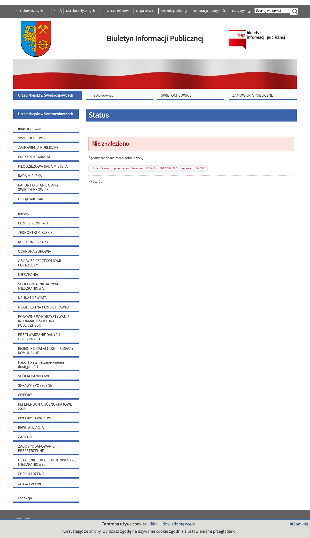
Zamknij (299, 524)
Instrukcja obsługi (174, 11)
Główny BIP (21, 519)
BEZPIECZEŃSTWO (33, 223)
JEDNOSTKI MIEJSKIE (35, 232)
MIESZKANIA (28, 274)
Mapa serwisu (145, 11)
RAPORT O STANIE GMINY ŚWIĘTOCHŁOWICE (38, 187)
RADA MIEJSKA (30, 175)
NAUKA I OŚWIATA (32, 297)
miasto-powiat (29, 128)
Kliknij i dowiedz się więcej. (172, 524)
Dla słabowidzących (29, 11)
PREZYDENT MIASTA (34, 157)
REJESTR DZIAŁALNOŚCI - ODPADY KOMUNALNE (46, 350)
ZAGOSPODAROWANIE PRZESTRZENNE (36, 448)
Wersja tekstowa (118, 11)
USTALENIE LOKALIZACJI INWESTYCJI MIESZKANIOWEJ (48, 462)
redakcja (25, 498)
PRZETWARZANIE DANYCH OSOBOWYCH (39, 337)
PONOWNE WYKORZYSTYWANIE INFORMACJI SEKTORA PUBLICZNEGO (43, 321)
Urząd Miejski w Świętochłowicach (45, 114)
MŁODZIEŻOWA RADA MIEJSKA (43, 166)
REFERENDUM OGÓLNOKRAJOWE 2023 (45, 406)
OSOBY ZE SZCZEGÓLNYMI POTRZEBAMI (39, 263)
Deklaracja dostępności (209, 11)
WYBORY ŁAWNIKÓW (34, 418)
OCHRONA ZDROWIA (34, 251)
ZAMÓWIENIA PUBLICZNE (38, 147)
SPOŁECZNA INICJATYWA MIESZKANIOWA (38, 286)
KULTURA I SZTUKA (33, 242)
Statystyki (242, 11)
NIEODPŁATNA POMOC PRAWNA (44, 307)
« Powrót (95, 181)
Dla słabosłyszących (81, 11)
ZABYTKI (25, 437)
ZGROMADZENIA (31, 474)
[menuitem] (48, 95)
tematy (23, 213)
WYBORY (25, 395)
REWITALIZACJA (31, 427)
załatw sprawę (29, 483)
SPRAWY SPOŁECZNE (35, 385)
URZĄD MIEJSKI (30, 199)
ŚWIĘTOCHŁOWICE (33, 138)
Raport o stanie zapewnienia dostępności (41, 364)
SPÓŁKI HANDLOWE (34, 376)
